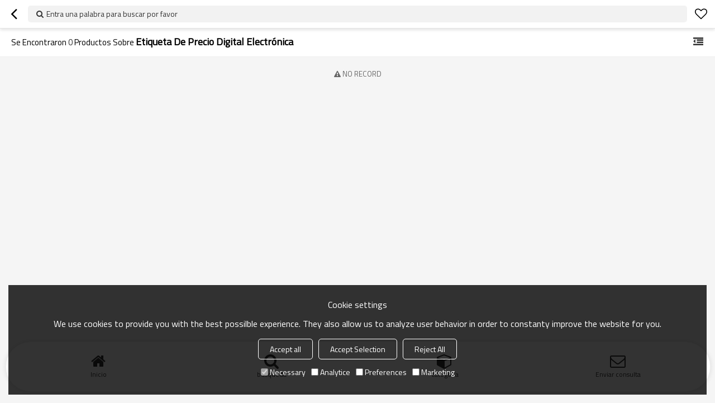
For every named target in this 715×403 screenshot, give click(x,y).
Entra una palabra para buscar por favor (112, 14)
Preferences (381, 372)
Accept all (285, 349)
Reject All (429, 349)
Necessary (283, 372)
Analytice (330, 372)
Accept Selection (357, 349)
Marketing (433, 372)
